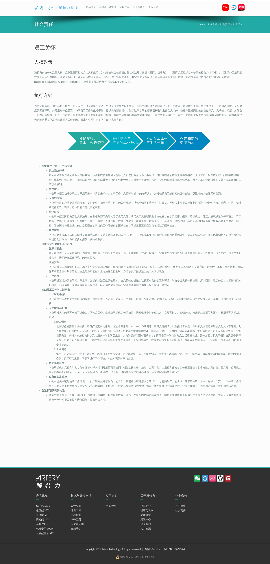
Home (201, 24)
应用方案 (124, 7)
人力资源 (145, 528)
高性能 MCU (43, 519)
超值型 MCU (43, 510)
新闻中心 (145, 519)
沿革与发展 (146, 510)
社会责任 (225, 24)
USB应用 (76, 519)
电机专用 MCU (44, 528)
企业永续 (153, 7)
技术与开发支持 (107, 7)
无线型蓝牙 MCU (45, 533)
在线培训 (76, 528)
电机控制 (76, 515)
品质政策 (145, 515)
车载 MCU (42, 524)
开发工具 (76, 510)
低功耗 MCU (43, 505)
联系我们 (145, 524)
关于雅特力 (139, 7)
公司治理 (180, 505)
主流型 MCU (43, 515)
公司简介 (145, 505)
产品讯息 (91, 7)
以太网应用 (77, 524)
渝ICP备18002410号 (174, 549)
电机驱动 (111, 505)
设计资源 (76, 505)
